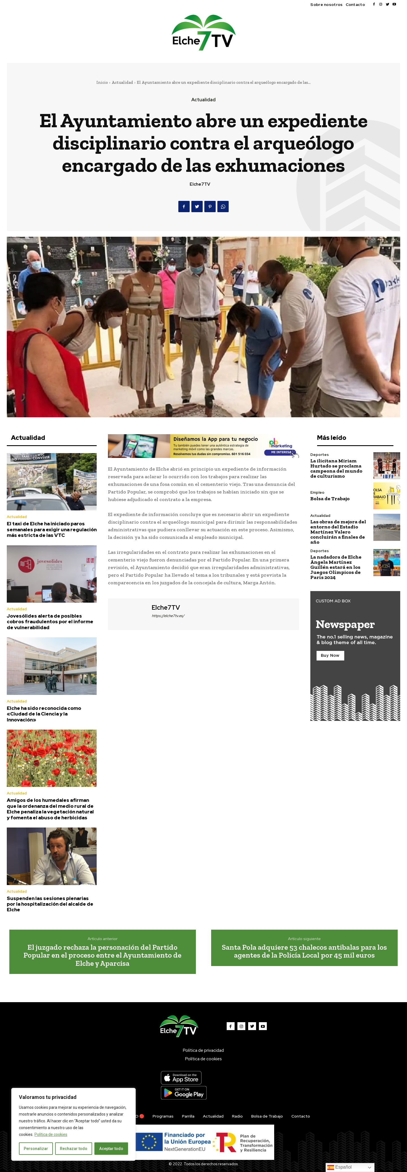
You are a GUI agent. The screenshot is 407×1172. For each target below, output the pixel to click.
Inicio (102, 82)
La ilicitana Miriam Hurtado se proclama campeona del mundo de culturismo (336, 468)
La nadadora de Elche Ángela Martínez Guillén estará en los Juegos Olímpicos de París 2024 (335, 567)
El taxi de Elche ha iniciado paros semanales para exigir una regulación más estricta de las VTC (52, 529)
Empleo (317, 492)
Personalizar (36, 1148)
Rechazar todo (73, 1148)
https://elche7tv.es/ (168, 615)
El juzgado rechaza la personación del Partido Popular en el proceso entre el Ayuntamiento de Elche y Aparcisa (102, 955)
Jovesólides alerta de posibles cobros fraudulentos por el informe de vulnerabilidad (50, 622)
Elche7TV (200, 184)
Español (339, 1167)
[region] (73, 1124)
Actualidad (122, 82)
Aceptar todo (111, 1148)
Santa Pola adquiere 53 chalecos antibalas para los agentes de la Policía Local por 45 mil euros (304, 951)
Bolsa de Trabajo (330, 498)
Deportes (319, 454)
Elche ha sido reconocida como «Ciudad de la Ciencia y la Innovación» (44, 714)
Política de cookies (50, 1134)
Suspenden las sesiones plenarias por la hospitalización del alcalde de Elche (50, 904)
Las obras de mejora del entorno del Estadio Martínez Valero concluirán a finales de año (338, 532)
